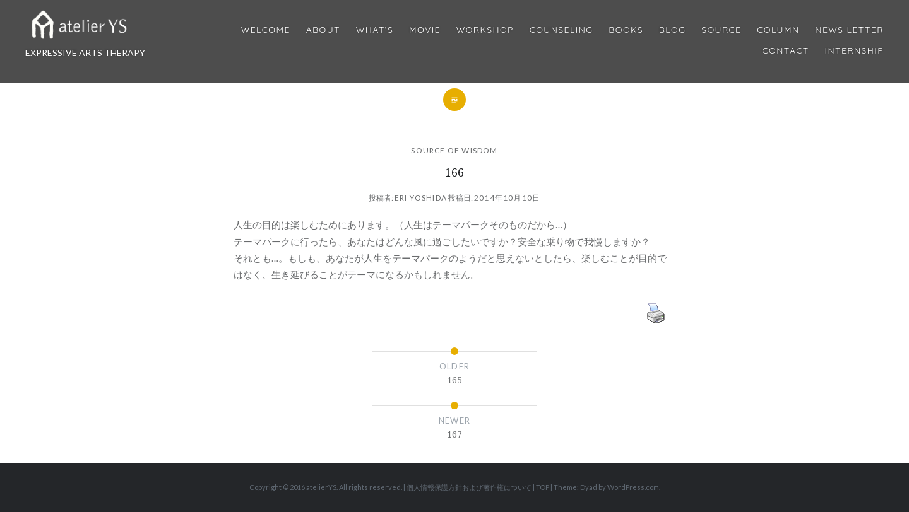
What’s (374, 30)
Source (721, 30)
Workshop (485, 30)
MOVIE (425, 30)
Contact (786, 50)
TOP (542, 487)
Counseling (561, 30)
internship (854, 50)
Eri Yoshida (421, 197)
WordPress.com (633, 487)
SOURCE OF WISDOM (454, 150)
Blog (672, 30)
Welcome (265, 30)
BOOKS (626, 30)
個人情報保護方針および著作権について (469, 487)
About (323, 30)
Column (778, 30)
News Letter (849, 30)
